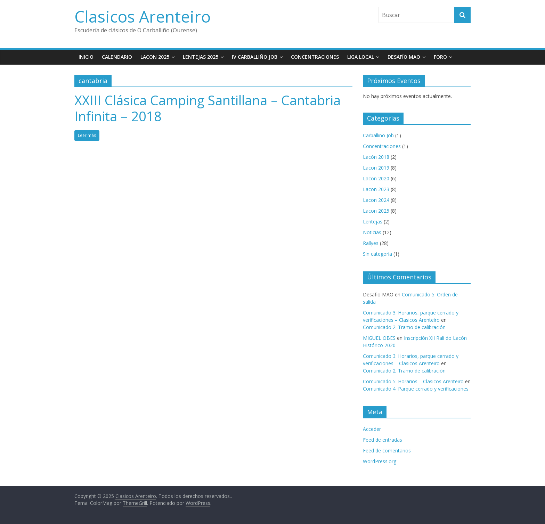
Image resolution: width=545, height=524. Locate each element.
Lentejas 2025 (200, 57)
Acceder (372, 429)
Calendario (117, 57)
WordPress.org (379, 461)
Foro (440, 57)
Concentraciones (315, 57)
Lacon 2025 (154, 57)
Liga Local (360, 57)
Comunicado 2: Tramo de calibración (404, 327)
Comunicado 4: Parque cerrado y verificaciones (416, 388)
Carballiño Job (378, 135)
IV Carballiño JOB (254, 57)
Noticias (372, 232)
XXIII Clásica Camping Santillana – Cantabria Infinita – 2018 (207, 108)
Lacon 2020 (376, 178)
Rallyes (371, 243)
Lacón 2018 (376, 157)
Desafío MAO (404, 57)
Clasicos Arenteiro (142, 16)
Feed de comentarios (387, 450)
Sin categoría (377, 254)
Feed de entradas (382, 439)
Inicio (86, 57)
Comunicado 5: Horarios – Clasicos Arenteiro (413, 381)
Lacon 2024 (376, 200)
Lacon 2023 (376, 189)
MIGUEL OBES (379, 338)
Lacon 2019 (376, 167)
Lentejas (372, 221)
